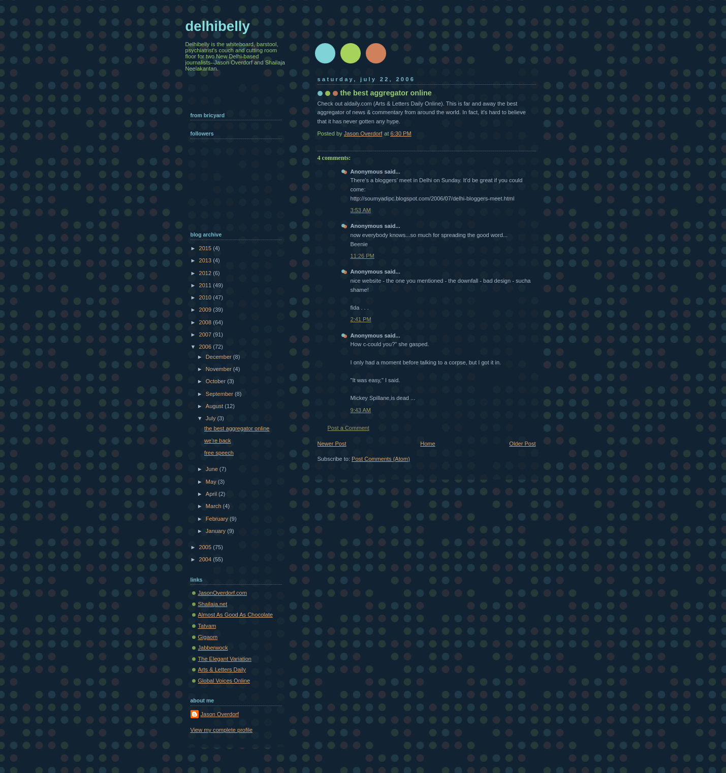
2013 (206, 260)
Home (427, 444)
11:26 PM (362, 256)
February (218, 519)
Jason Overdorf (220, 714)
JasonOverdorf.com (222, 593)
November (219, 369)
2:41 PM (361, 319)
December (219, 357)
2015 (206, 248)
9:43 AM (361, 410)
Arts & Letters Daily (222, 669)
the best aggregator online (236, 428)
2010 (206, 297)
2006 (206, 347)
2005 (206, 547)
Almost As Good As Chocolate (235, 615)
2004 (206, 559)
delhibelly (217, 26)
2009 (206, 310)
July (211, 418)
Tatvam (207, 626)
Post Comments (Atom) (381, 459)
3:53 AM (361, 210)
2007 (206, 334)
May (212, 482)
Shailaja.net (213, 604)
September (220, 394)
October (216, 381)
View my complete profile (222, 730)
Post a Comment (348, 428)
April (212, 494)
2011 (206, 285)
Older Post (522, 444)
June (212, 469)
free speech (219, 453)
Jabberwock (213, 648)
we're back (217, 441)
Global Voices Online (224, 681)
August (215, 406)
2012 (206, 273)
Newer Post (332, 444)
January (216, 531)
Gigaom (208, 637)
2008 (206, 322)
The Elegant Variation (224, 659)
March (214, 506)
